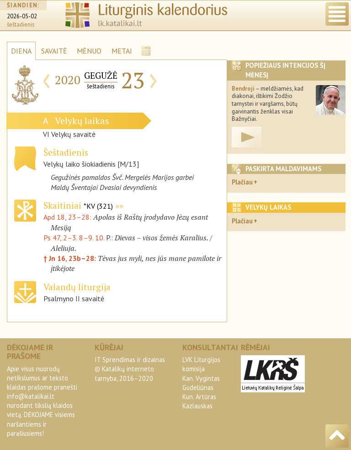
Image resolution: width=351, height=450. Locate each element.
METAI (122, 50)
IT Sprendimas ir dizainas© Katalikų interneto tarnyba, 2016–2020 (130, 368)
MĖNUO (89, 50)
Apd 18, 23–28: (68, 217)
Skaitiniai (78, 205)
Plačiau (242, 182)
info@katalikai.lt (30, 396)
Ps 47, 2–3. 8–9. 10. (73, 237)
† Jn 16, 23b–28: (70, 258)
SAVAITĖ (54, 50)
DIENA (21, 50)
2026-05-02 (22, 16)
